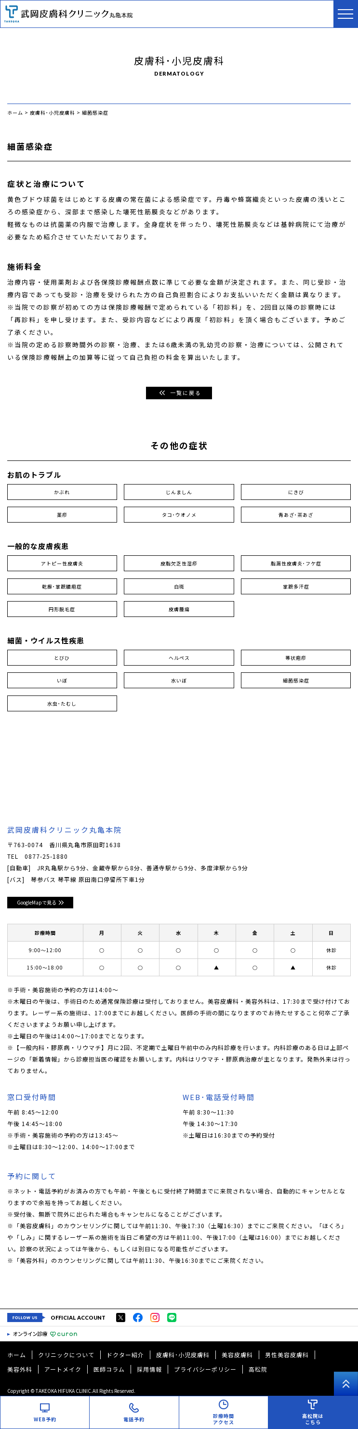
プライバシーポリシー (205, 1369)
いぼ (62, 680)
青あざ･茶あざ (295, 514)
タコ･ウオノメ (179, 514)
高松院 (258, 1369)
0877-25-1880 (46, 856)
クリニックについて (66, 1354)
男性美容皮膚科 (287, 1354)
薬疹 (62, 514)
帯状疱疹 (295, 657)
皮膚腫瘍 (179, 609)
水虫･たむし (62, 703)
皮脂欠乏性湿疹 (179, 563)
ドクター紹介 (125, 1354)
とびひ (62, 657)
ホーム (16, 1354)
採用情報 (149, 1369)
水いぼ (179, 680)
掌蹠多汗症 (296, 586)
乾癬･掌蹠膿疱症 (62, 586)
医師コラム (109, 1369)
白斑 (179, 586)
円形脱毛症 (62, 609)
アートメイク (62, 1369)
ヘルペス (179, 657)
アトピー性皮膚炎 (62, 563)
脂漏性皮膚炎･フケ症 (296, 563)
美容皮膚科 (237, 1354)
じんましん (179, 492)
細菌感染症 (296, 680)
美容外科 (19, 1369)
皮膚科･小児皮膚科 (183, 1354)
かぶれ (62, 492)
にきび (296, 492)
